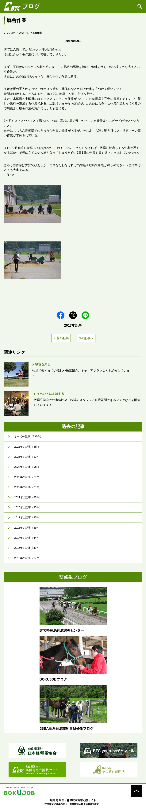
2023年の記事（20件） (28, 477)
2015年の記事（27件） (28, 558)
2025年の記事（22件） (28, 456)
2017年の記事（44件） (28, 537)
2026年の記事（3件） (27, 446)
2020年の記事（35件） (28, 507)
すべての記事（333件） (28, 436)
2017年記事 (73, 325)
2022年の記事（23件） (28, 487)
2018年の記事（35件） (28, 527)
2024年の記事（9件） (27, 466)
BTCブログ (9, 32)
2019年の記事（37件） (28, 517)
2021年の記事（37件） (28, 497)
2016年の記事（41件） (28, 547)
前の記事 (62, 338)
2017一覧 (24, 32)
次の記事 (84, 338)
